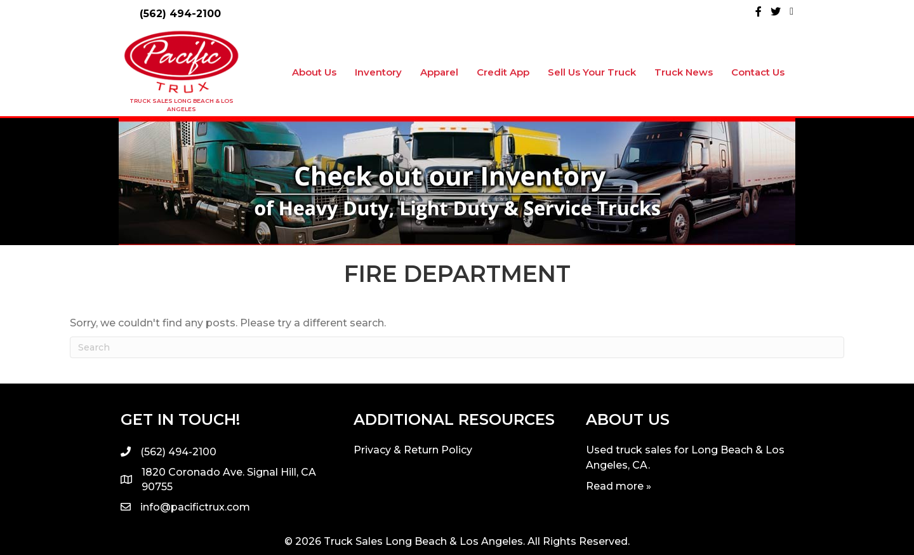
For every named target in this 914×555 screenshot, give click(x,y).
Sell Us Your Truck (592, 72)
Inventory (378, 72)
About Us (314, 72)
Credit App (503, 72)
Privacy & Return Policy (413, 450)
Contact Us (758, 72)
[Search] (457, 347)
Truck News (683, 72)
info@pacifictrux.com (195, 507)
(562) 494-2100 (180, 14)
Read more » (618, 486)
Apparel (439, 72)
